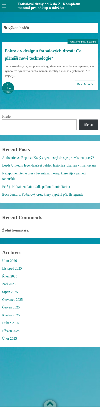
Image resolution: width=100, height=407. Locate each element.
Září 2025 (9, 284)
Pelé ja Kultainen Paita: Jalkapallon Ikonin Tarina (36, 187)
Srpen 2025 (10, 292)
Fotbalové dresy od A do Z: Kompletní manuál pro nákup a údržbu (49, 6)
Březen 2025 (10, 331)
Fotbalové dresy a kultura (83, 41)
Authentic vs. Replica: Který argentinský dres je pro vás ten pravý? (48, 157)
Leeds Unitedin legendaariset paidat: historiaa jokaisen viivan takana (49, 165)
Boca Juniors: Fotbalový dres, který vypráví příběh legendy (42, 194)
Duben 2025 (10, 323)
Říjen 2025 (9, 276)
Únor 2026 (9, 260)
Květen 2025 (11, 315)
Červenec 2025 (12, 299)
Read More (85, 84)
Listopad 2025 (12, 268)
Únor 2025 (9, 338)
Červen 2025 (11, 307)
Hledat (6, 116)
